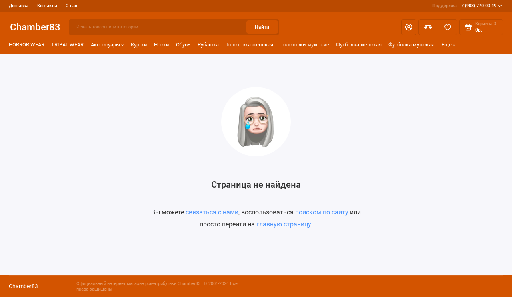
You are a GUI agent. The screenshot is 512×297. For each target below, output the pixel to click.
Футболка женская (359, 45)
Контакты (47, 5)
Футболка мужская (411, 45)
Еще (449, 45)
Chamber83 (35, 27)
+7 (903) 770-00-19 (467, 6)
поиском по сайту (321, 212)
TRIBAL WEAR (67, 45)
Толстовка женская (249, 45)
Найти (262, 27)
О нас (71, 5)
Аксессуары (107, 45)
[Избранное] (447, 27)
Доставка (18, 5)
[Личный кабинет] (408, 27)
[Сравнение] (428, 27)
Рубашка (208, 45)
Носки (161, 45)
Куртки (139, 45)
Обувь (183, 45)
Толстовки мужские (304, 45)
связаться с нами (212, 212)
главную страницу (283, 224)
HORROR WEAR (26, 45)
